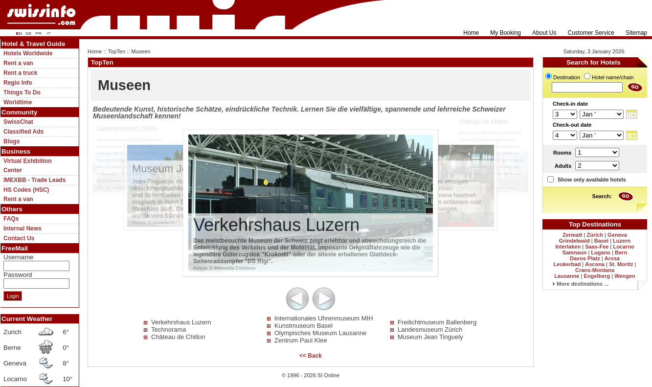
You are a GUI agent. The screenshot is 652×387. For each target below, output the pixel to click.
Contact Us (18, 238)
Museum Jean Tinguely (430, 337)
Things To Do (22, 92)
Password (17, 274)
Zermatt (572, 235)
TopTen (116, 51)
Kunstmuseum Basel (303, 325)
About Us (544, 32)
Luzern (621, 241)
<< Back (310, 355)
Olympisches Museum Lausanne (320, 333)
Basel (601, 241)
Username (18, 257)
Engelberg (597, 276)
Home (471, 32)
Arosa (612, 258)
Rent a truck (20, 72)
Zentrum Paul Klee (300, 340)
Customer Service (591, 32)
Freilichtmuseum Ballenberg (437, 322)
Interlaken (568, 247)
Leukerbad (567, 264)
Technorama (168, 329)
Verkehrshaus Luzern (181, 322)
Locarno (623, 247)
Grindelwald (574, 241)
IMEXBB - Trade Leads (34, 180)
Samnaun (574, 252)
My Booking (505, 32)
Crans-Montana (594, 270)
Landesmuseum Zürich (430, 329)
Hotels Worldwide (27, 53)
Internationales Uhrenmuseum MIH (323, 318)
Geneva (617, 235)
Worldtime (17, 102)
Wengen (624, 276)
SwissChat (18, 121)
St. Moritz (621, 264)
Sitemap (636, 32)
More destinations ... (580, 284)
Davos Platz (585, 258)
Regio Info (17, 82)
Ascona (595, 264)
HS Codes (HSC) (26, 189)
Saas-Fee (596, 247)
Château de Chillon (178, 337)
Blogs (11, 141)
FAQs (11, 218)
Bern (621, 252)
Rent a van (18, 63)
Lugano (600, 252)
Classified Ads (23, 131)
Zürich (594, 235)
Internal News (22, 228)
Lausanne (566, 276)
